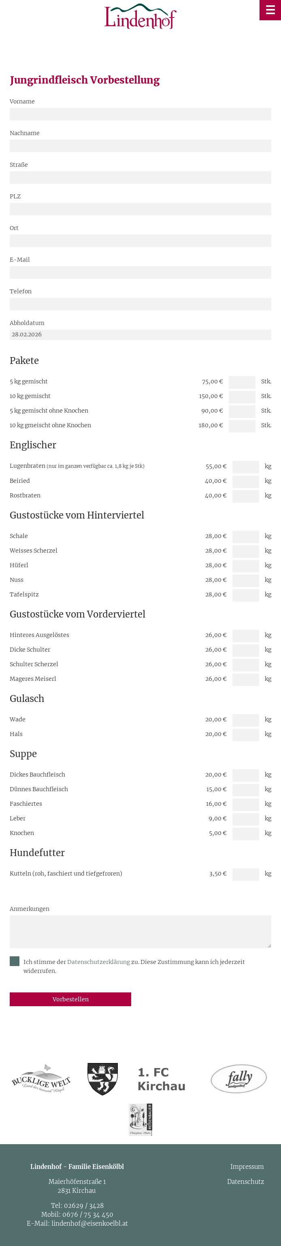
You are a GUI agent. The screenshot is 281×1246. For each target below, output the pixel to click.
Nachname (25, 133)
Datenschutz (245, 1182)
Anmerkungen (29, 908)
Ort (14, 228)
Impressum (247, 1167)
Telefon (21, 291)
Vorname (22, 101)
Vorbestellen (71, 999)
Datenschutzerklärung (99, 962)
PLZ (15, 196)
